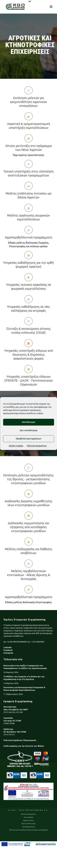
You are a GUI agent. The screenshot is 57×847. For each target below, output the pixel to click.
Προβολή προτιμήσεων (28, 438)
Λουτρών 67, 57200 (12, 721)
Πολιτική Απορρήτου (37, 446)
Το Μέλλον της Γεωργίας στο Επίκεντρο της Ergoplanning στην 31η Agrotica (24, 678)
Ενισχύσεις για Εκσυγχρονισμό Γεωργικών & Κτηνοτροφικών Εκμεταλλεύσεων (24, 688)
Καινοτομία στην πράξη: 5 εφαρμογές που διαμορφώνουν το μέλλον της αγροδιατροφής (25, 667)
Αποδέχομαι (28, 422)
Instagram (8, 653)
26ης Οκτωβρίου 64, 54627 (15, 710)
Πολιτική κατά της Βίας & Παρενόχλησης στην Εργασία (28, 830)
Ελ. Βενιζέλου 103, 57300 (14, 732)
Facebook (7, 650)
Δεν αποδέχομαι (28, 430)
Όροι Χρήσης (28, 817)
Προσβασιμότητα (28, 827)
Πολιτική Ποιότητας (29, 823)
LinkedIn (7, 647)
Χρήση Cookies (16, 446)
